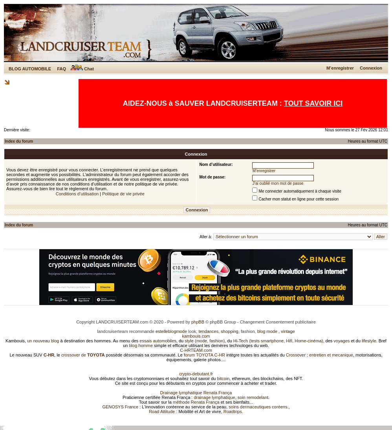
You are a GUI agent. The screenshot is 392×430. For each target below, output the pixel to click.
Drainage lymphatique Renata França (196, 392)
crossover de (82, 355)
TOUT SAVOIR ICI (313, 103)
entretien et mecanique (331, 355)
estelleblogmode (171, 331)
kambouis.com (196, 336)
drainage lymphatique (214, 397)
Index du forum (19, 141)
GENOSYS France (120, 406)
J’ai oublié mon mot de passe (278, 183)
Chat (82, 68)
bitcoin (223, 378)
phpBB (197, 322)
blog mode (267, 331)
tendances (208, 331)
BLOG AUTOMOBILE (30, 68)
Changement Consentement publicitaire (278, 322)
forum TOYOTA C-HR (204, 355)
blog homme (141, 345)
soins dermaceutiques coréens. (258, 406)
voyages (341, 340)
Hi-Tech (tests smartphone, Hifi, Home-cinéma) (278, 340)
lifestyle (369, 340)
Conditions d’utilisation (77, 193)
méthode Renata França (196, 402)
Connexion (371, 68)
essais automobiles (157, 340)
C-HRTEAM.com (196, 350)
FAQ (61, 68)
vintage (288, 331)
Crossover (296, 355)
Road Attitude (162, 411)
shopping (229, 331)
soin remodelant (253, 397)
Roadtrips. (233, 411)
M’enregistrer (340, 68)
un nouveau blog (43, 340)
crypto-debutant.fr (196, 373)
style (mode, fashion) (205, 340)
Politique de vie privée (123, 193)
